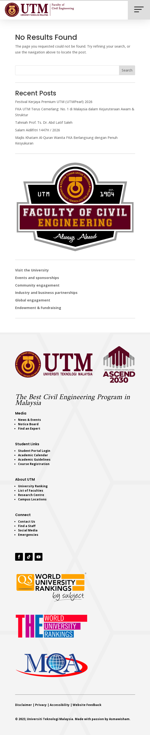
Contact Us (26, 521)
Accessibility (60, 705)
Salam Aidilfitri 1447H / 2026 (37, 130)
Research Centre (31, 495)
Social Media (28, 530)
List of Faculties (30, 490)
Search (127, 70)
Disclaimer (23, 705)
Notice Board (28, 424)
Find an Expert (29, 428)
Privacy (41, 705)
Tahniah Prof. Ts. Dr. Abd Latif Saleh (43, 122)
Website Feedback (87, 705)
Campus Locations (32, 499)
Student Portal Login (34, 451)
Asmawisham (119, 719)
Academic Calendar (33, 455)
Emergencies (28, 535)
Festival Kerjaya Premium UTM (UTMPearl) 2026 (53, 101)
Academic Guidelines (34, 459)
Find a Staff (26, 526)
